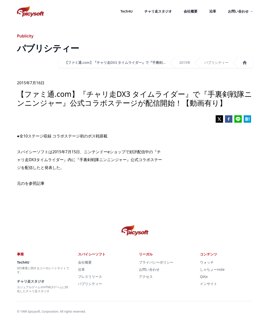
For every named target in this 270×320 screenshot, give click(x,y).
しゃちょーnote (212, 269)
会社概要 (190, 11)
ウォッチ (207, 262)
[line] (238, 119)
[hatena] (247, 119)
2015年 (185, 62)
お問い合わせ (240, 11)
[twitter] (219, 119)
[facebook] (228, 119)
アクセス (146, 276)
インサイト (208, 283)
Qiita (204, 276)
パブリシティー (216, 62)
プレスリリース (90, 276)
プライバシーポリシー (156, 262)
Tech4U (126, 11)
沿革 (212, 11)
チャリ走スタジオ (158, 11)
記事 (41, 183)
